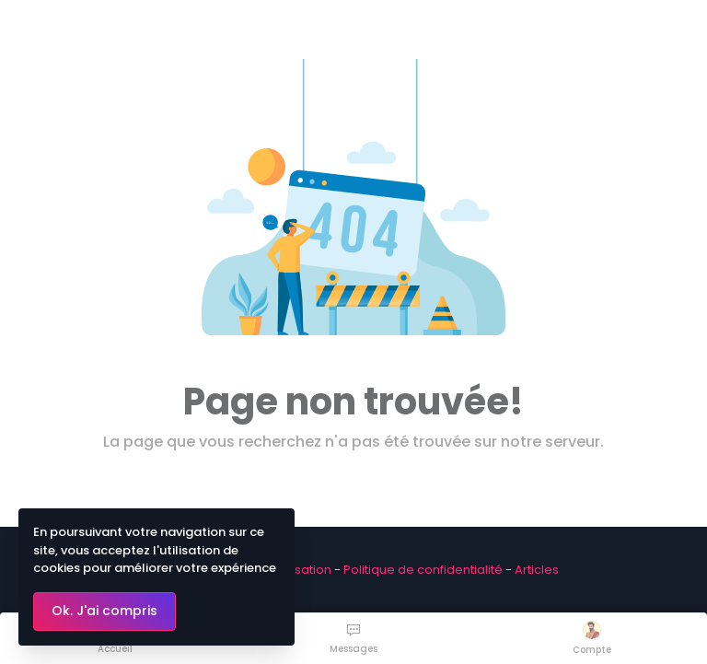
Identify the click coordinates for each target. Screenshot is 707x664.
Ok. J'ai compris (104, 610)
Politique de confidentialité (423, 569)
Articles (537, 569)
